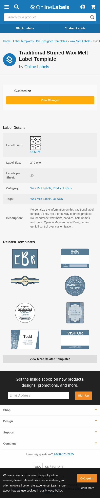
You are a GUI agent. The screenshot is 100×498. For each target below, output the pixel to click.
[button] (6, 7)
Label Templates (23, 41)
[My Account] (83, 7)
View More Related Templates (50, 359)
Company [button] (10, 443)
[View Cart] (93, 7)
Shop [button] (7, 410)
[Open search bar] (16, 7)
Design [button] (8, 421)
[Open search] (92, 17)
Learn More (87, 488)
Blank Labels (25, 28)
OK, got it (87, 478)
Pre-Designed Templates (51, 41)
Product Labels (62, 188)
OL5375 (58, 198)
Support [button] (8, 432)
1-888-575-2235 (64, 454)
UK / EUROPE (54, 466)
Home (7, 41)
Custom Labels (75, 28)
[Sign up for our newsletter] (38, 395)
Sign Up (83, 395)
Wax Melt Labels (79, 41)
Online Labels (36, 67)
